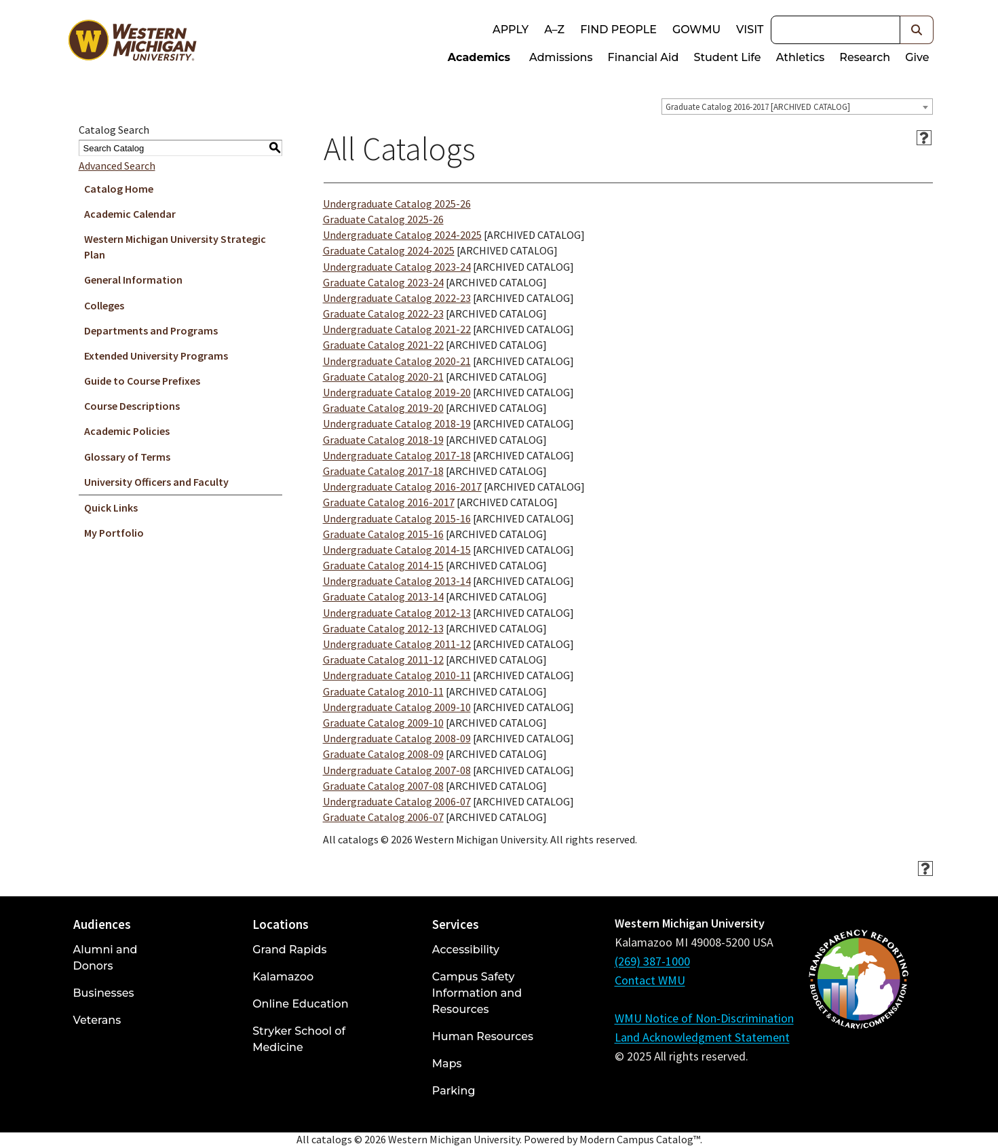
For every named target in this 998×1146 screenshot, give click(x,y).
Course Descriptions (132, 406)
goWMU (696, 29)
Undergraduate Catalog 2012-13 (397, 612)
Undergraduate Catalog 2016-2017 (402, 486)
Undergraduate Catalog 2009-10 (397, 707)
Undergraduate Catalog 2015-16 (397, 518)
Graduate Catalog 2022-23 (383, 313)
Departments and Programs (151, 330)
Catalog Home (118, 188)
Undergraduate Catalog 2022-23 (397, 298)
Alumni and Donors (105, 957)
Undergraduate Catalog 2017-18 (397, 455)
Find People (618, 29)
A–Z (554, 29)
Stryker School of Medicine (298, 1039)
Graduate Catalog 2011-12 (383, 659)
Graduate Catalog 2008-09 (383, 754)
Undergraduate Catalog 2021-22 (397, 329)
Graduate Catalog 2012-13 (383, 628)
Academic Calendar (130, 214)
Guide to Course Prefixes (142, 380)
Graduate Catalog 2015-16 (383, 534)
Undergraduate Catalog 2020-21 (397, 361)
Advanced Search (117, 165)
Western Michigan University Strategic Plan (175, 246)
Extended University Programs (156, 355)
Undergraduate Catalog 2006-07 (397, 801)
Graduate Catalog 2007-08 (383, 785)
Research (864, 57)
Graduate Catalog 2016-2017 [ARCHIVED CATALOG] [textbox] (758, 107)
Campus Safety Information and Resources (477, 993)
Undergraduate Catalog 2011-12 (397, 644)
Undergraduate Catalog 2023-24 (397, 266)
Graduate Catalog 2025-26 (383, 219)
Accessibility (465, 949)
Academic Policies (127, 431)
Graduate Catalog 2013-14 (383, 596)
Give (917, 57)
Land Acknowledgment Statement (702, 1037)
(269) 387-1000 (652, 961)
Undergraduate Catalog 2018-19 (397, 423)
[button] (917, 30)
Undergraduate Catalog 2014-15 (397, 549)
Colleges (104, 305)
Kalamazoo (282, 976)
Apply (511, 29)
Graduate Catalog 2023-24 (383, 282)
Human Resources (482, 1036)
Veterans (97, 1020)
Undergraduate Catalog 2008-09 (397, 738)
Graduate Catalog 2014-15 (383, 565)
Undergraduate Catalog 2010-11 (397, 675)
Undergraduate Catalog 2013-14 (397, 581)
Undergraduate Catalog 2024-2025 (402, 235)
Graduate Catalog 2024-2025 (389, 250)
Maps (447, 1063)
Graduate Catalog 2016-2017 (389, 502)
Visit (749, 29)
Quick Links (111, 507)
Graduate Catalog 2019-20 (383, 408)
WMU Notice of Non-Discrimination (704, 1018)
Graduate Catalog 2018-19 (383, 439)
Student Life (727, 57)
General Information (133, 279)
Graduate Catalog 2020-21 (383, 376)
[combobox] (797, 106)
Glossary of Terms (127, 456)
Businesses (103, 993)
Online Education (300, 1003)
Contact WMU (650, 980)
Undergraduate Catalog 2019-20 (397, 392)
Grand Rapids (289, 949)
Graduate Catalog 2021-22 (383, 344)
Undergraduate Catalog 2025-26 (397, 203)
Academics (479, 57)
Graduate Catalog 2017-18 (383, 471)
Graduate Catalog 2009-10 (383, 722)
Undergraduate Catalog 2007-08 (397, 770)
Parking (454, 1090)
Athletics (800, 57)
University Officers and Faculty (156, 482)
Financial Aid (643, 57)
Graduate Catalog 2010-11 (383, 691)
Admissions (561, 57)
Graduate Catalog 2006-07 (383, 817)
